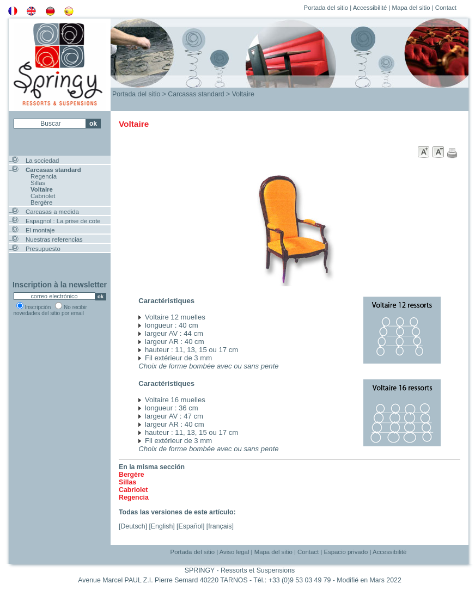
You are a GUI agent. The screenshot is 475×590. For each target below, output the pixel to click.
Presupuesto (43, 248)
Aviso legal (234, 552)
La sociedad (42, 160)
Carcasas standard (53, 170)
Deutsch (132, 526)
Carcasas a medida (52, 211)
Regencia (44, 176)
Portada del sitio (326, 7)
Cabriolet (43, 196)
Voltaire (42, 189)
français (220, 526)
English (162, 526)
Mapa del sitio (411, 7)
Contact (445, 7)
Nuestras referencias (54, 239)
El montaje (40, 230)
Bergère (41, 202)
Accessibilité (370, 7)
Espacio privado (346, 552)
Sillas (38, 183)
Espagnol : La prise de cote (63, 221)
